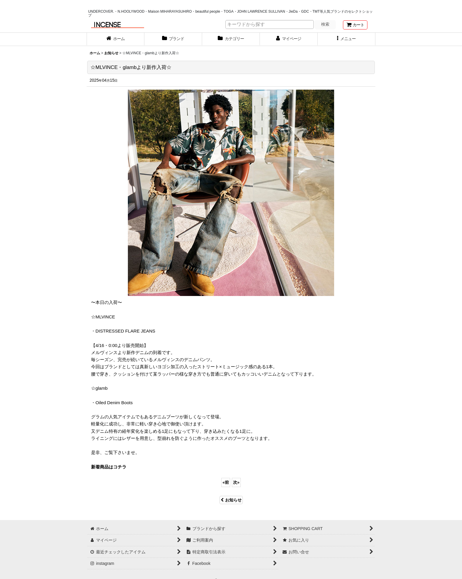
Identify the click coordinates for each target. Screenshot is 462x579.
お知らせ (231, 500)
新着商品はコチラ (108, 466)
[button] (346, 39)
